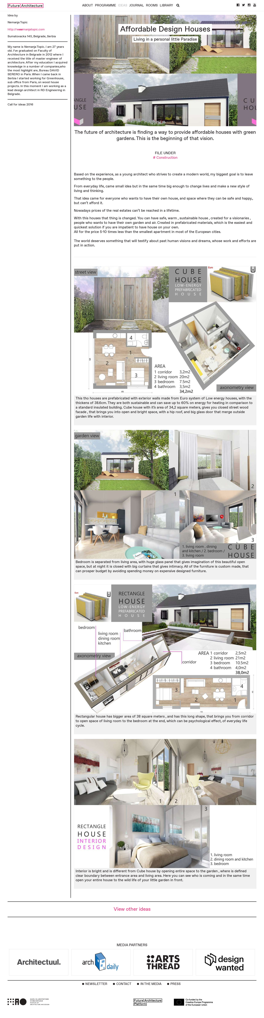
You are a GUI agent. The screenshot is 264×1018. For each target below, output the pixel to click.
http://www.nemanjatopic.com (26, 29)
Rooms (152, 5)
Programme (105, 5)
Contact (123, 984)
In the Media (150, 984)
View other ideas (132, 909)
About (87, 5)
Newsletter (96, 984)
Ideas (122, 5)
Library (166, 5)
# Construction (165, 158)
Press (175, 984)
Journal (136, 5)
